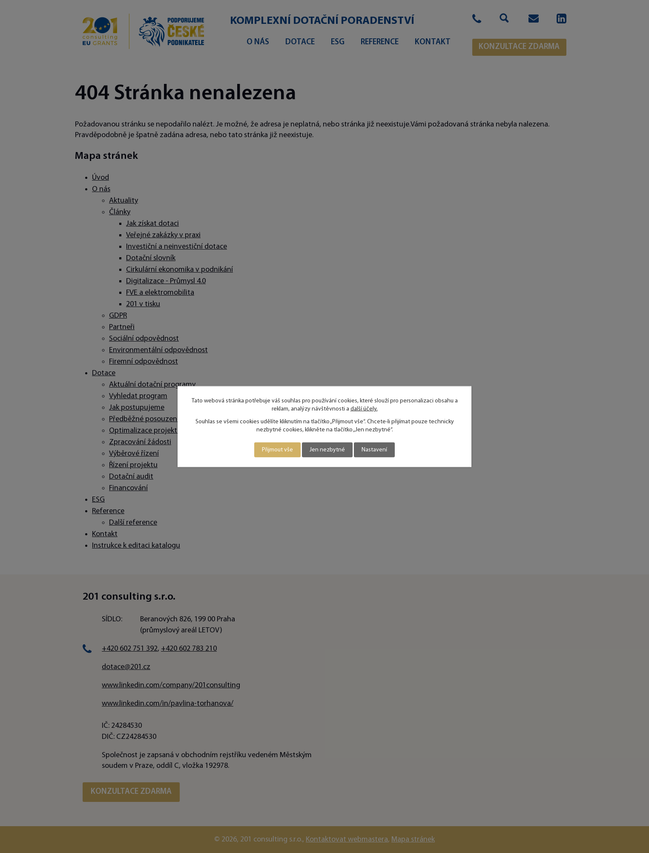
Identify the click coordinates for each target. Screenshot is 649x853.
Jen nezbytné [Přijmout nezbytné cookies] (327, 450)
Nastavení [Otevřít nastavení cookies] (374, 450)
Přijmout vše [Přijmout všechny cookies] (277, 450)
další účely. (364, 409)
